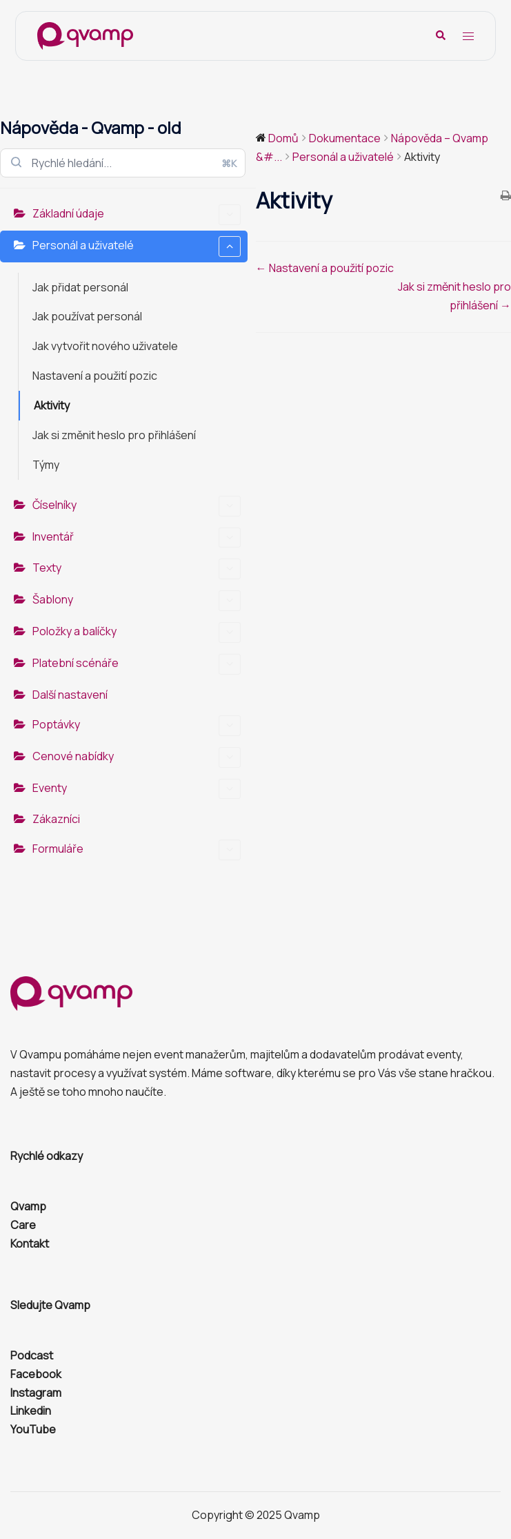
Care (23, 1224)
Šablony (136, 600)
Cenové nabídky (136, 757)
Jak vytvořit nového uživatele (105, 346)
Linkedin (30, 1410)
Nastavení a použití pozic (94, 375)
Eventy (136, 789)
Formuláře (136, 850)
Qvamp (28, 1206)
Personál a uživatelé (136, 246)
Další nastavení (70, 694)
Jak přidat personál (80, 287)
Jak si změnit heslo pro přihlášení (114, 435)
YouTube (33, 1429)
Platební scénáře (136, 664)
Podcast (31, 1355)
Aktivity (52, 405)
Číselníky (136, 506)
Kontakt (29, 1243)
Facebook (35, 1374)
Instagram (35, 1392)
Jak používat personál (87, 316)
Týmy (45, 464)
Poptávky (136, 725)
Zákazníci (56, 818)
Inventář (136, 537)
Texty (136, 569)
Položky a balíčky (136, 632)
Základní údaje (136, 214)
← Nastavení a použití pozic (325, 267)
